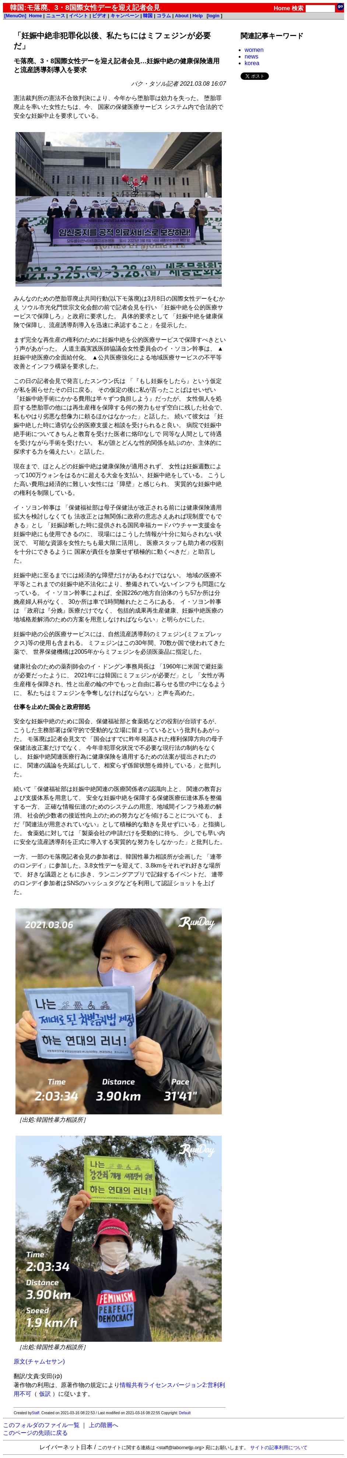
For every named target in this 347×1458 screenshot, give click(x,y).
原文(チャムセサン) (39, 1361)
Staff (35, 1413)
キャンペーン (125, 15)
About (182, 15)
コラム (164, 15)
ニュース (55, 15)
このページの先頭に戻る (35, 1433)
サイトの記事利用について (279, 1447)
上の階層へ (103, 1425)
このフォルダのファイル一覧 (41, 1425)
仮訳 (45, 1394)
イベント (78, 15)
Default (185, 1413)
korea (252, 63)
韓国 (148, 15)
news (251, 56)
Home (282, 8)
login (214, 15)
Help (198, 15)
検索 (298, 8)
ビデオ (99, 15)
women (254, 50)
